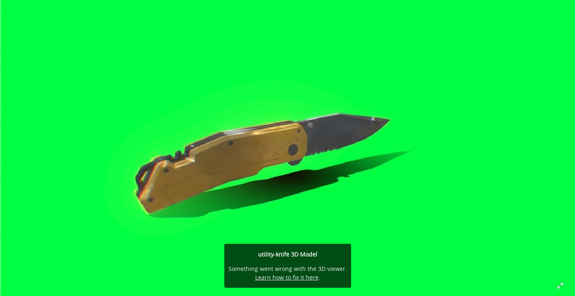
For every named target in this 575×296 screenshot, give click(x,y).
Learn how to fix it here (287, 277)
